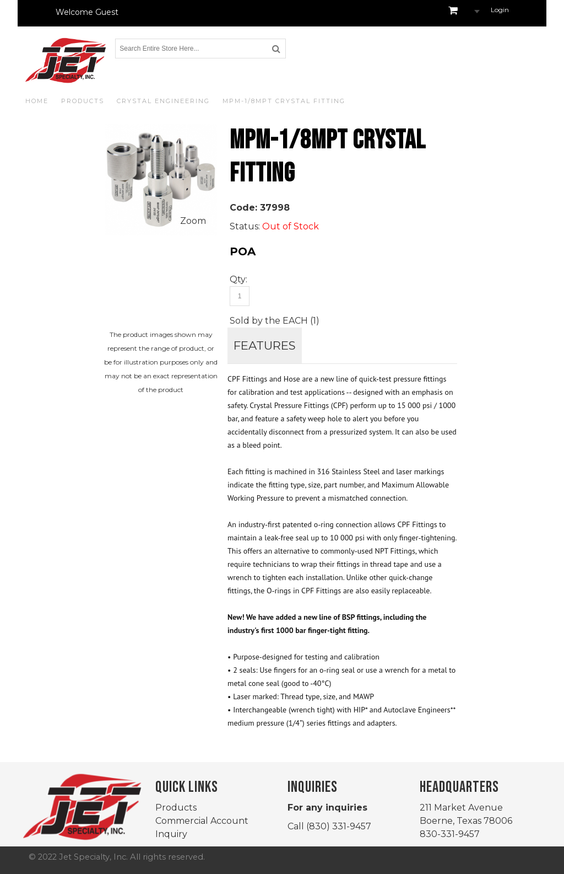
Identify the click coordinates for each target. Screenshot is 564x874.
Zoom (193, 221)
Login (500, 10)
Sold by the (256, 320)
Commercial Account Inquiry (201, 827)
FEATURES (265, 345)
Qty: (238, 279)
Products (176, 807)
